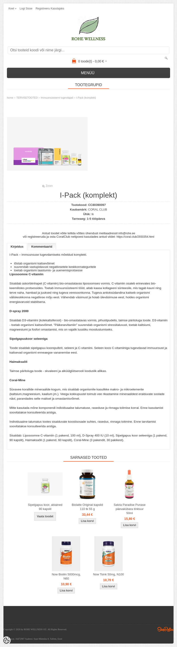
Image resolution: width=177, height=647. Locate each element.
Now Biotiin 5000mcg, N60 (66, 576)
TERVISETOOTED (27, 97)
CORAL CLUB (97, 209)
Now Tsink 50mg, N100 (108, 574)
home (10, 97)
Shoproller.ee (165, 629)
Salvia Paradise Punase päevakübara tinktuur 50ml (129, 509)
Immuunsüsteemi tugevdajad (57, 97)
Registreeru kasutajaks (49, 8)
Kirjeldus (17, 246)
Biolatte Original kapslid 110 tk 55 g (87, 507)
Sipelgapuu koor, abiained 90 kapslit (45, 507)
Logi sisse (26, 8)
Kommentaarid (41, 246)
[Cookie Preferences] (6, 640)
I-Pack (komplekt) (86, 97)
